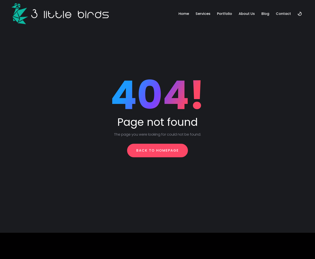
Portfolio (224, 13)
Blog (265, 13)
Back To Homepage (157, 150)
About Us (247, 13)
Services (203, 13)
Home (183, 13)
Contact (283, 13)
